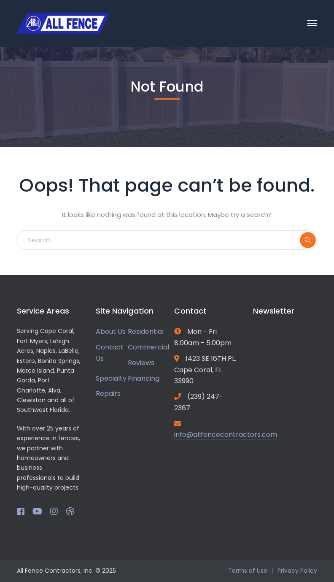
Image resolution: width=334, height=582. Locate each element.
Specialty (111, 378)
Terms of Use (247, 570)
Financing (143, 378)
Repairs (108, 393)
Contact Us (110, 352)
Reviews (141, 363)
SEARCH (308, 240)
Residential (146, 331)
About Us (111, 331)
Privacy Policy (297, 570)
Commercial (148, 347)
